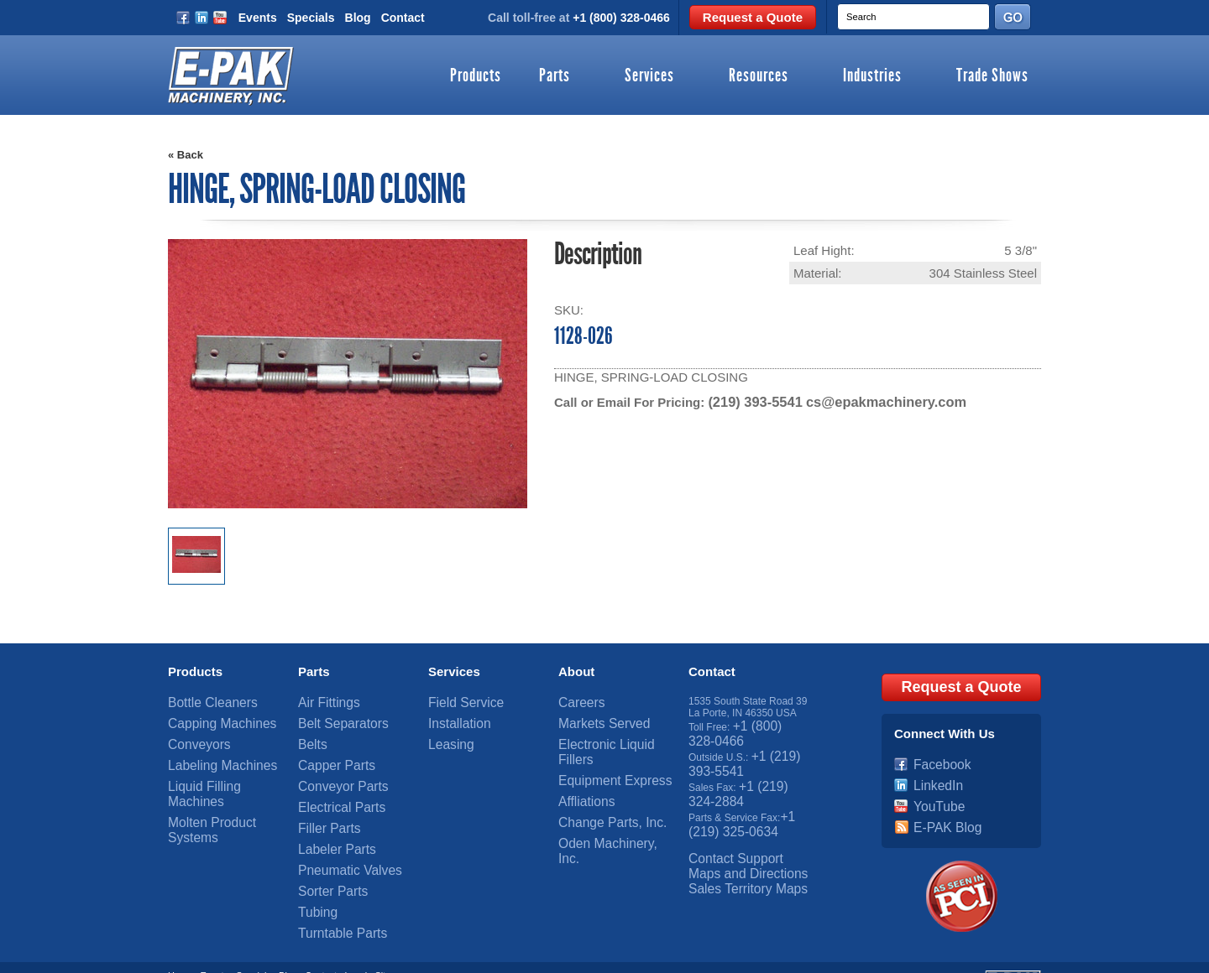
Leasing (445, 735)
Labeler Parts (328, 823)
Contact (403, 17)
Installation (452, 717)
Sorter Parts (325, 858)
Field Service (457, 699)
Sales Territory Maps (734, 852)
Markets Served (593, 717)
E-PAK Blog (939, 805)
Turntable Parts (332, 893)
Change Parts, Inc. (599, 787)
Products (475, 76)
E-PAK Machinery (278, 952)
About (576, 670)
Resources (758, 76)
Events (257, 17)
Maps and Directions (734, 840)
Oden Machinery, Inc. (605, 805)
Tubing (313, 876)
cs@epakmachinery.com (871, 401)
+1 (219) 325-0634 (740, 799)
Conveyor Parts (333, 770)
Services (649, 76)
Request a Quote (753, 17)
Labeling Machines (210, 752)
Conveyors (192, 735)
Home (180, 942)
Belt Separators (333, 717)
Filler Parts (322, 805)
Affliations (580, 770)
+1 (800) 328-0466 (621, 17)
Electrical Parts (331, 787)
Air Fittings (322, 699)
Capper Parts (328, 752)
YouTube (933, 787)
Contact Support (725, 829)
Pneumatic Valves (338, 840)
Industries (872, 76)
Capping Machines (209, 717)
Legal (355, 942)
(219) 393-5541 (751, 401)
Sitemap (391, 942)
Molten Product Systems (222, 787)
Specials (311, 17)
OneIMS (491, 952)
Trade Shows (992, 76)
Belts (309, 735)
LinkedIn (932, 770)
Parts (554, 76)
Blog (358, 17)
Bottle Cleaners (202, 699)
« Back (185, 154)
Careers (576, 699)
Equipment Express (602, 752)
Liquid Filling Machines (219, 770)
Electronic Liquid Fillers (610, 735)
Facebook (935, 752)
